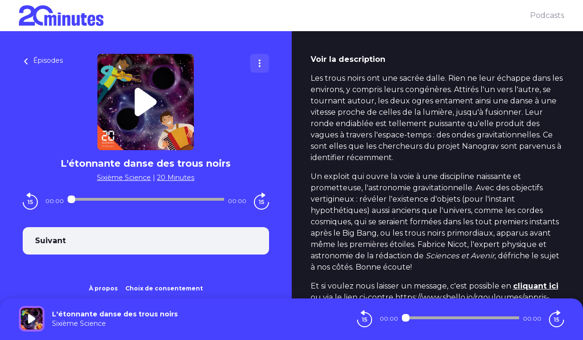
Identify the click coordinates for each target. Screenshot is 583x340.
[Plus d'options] (259, 63)
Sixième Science (124, 177)
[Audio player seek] (146, 199)
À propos (103, 288)
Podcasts (547, 15)
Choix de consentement (164, 288)
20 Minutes (175, 177)
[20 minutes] (274, 15)
